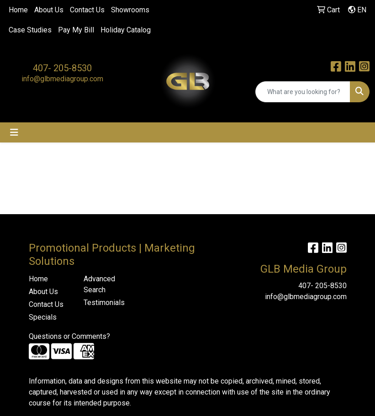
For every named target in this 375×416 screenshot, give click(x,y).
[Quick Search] (302, 91)
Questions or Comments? (69, 336)
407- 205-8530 (62, 68)
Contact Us (87, 9)
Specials (43, 317)
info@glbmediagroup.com (62, 78)
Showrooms (130, 9)
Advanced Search (99, 284)
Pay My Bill (76, 30)
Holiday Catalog (125, 30)
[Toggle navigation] (14, 132)
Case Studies (30, 30)
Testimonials (104, 302)
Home (18, 9)
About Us (48, 9)
